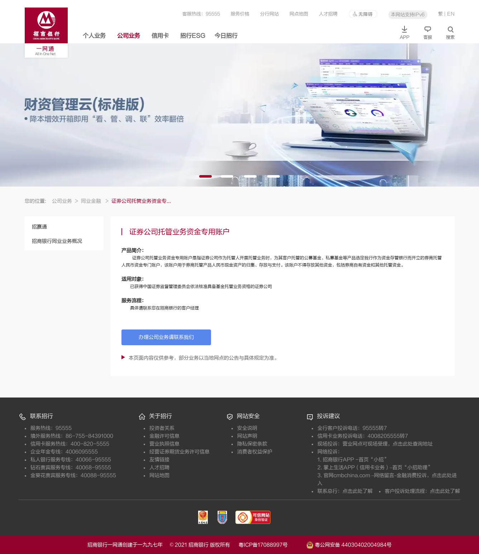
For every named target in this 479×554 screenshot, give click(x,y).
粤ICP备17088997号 (272, 545)
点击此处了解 (358, 491)
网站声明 (247, 436)
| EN (449, 13)
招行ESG (192, 36)
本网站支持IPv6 (408, 14)
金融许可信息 (164, 436)
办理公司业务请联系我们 (166, 337)
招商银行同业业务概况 (57, 241)
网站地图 (159, 475)
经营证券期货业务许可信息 (179, 452)
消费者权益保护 (254, 452)
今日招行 (226, 36)
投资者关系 (161, 428)
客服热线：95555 (201, 13)
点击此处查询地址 (413, 444)
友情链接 (159, 460)
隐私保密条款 (252, 444)
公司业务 (128, 36)
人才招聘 (328, 13)
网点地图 (298, 13)
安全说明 (247, 428)
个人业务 (94, 36)
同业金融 (95, 201)
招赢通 (39, 227)
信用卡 (160, 36)
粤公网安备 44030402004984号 (349, 544)
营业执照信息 (164, 444)
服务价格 (240, 13)
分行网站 (269, 13)
